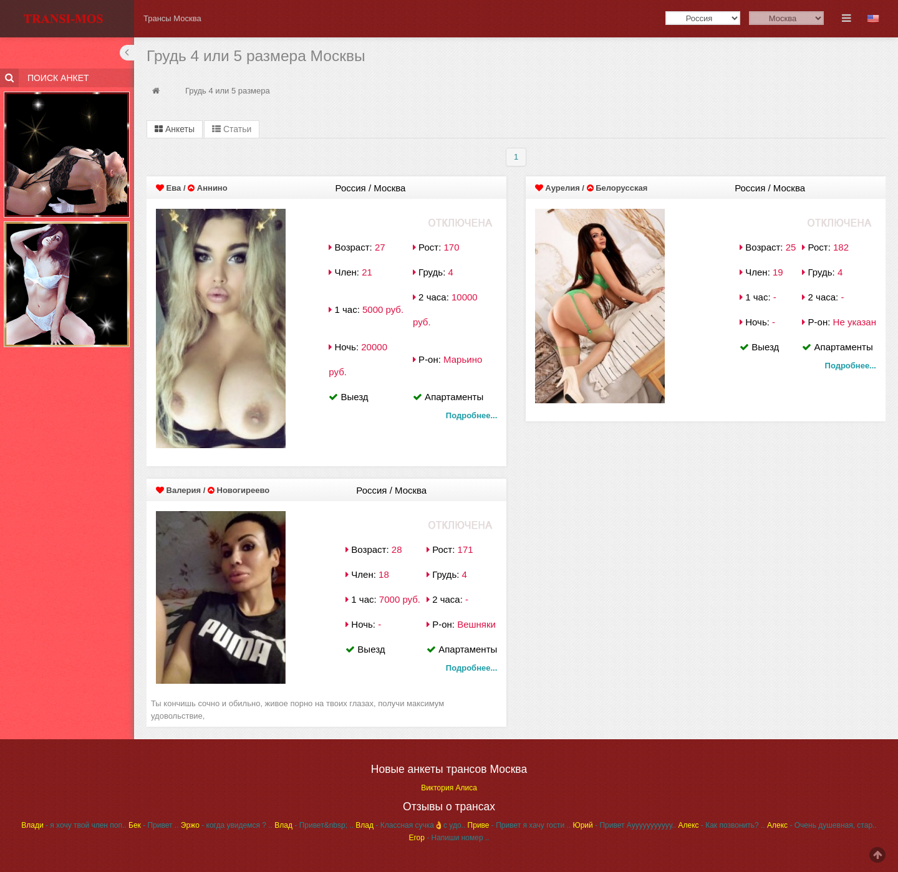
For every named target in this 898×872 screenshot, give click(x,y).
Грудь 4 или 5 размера (227, 90)
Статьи (231, 129)
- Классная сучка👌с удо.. (410, 825)
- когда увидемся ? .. (227, 825)
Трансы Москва (172, 18)
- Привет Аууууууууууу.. (625, 825)
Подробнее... (471, 415)
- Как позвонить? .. (721, 825)
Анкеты (175, 129)
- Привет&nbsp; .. (314, 825)
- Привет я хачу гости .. (519, 825)
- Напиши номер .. (448, 837)
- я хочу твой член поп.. (73, 825)
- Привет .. (153, 825)
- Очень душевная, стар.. (822, 825)
